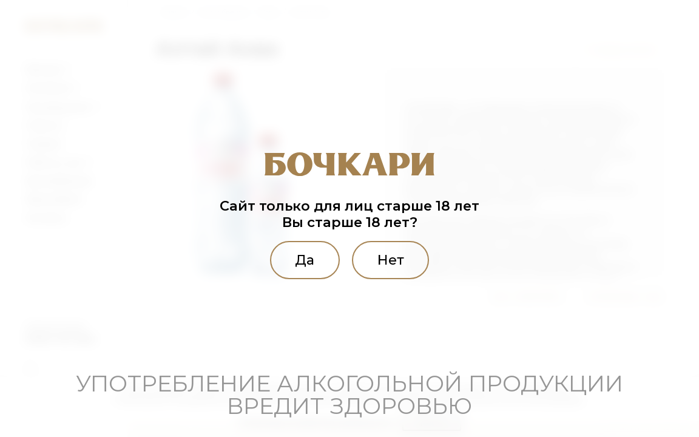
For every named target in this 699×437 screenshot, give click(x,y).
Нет (390, 259)
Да (304, 259)
